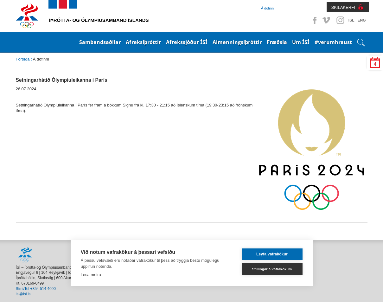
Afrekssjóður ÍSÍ (186, 42)
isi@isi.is (23, 294)
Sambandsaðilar (100, 42)
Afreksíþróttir (143, 42)
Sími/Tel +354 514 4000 (36, 288)
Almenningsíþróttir (237, 42)
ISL (351, 20)
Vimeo (327, 20)
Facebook (314, 20)
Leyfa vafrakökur (272, 254)
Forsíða (23, 59)
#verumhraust (333, 42)
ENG (361, 20)
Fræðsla (277, 42)
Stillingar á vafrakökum (272, 269)
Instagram (340, 20)
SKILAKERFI (343, 7)
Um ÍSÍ (301, 42)
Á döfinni (268, 8)
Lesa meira (91, 274)
